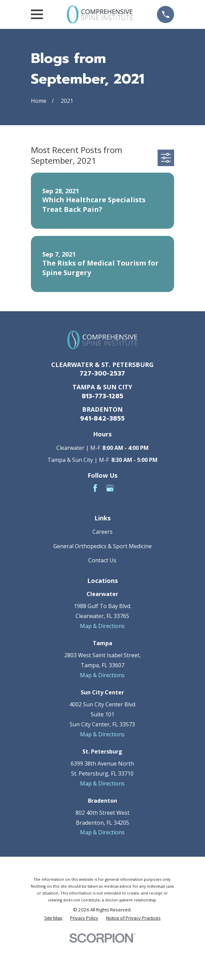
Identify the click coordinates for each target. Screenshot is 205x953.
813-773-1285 (102, 396)
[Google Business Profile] (110, 488)
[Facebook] (95, 488)
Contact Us (102, 560)
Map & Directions (102, 626)
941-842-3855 (102, 418)
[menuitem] (53, 918)
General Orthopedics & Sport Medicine (102, 546)
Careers (102, 531)
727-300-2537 (102, 373)
